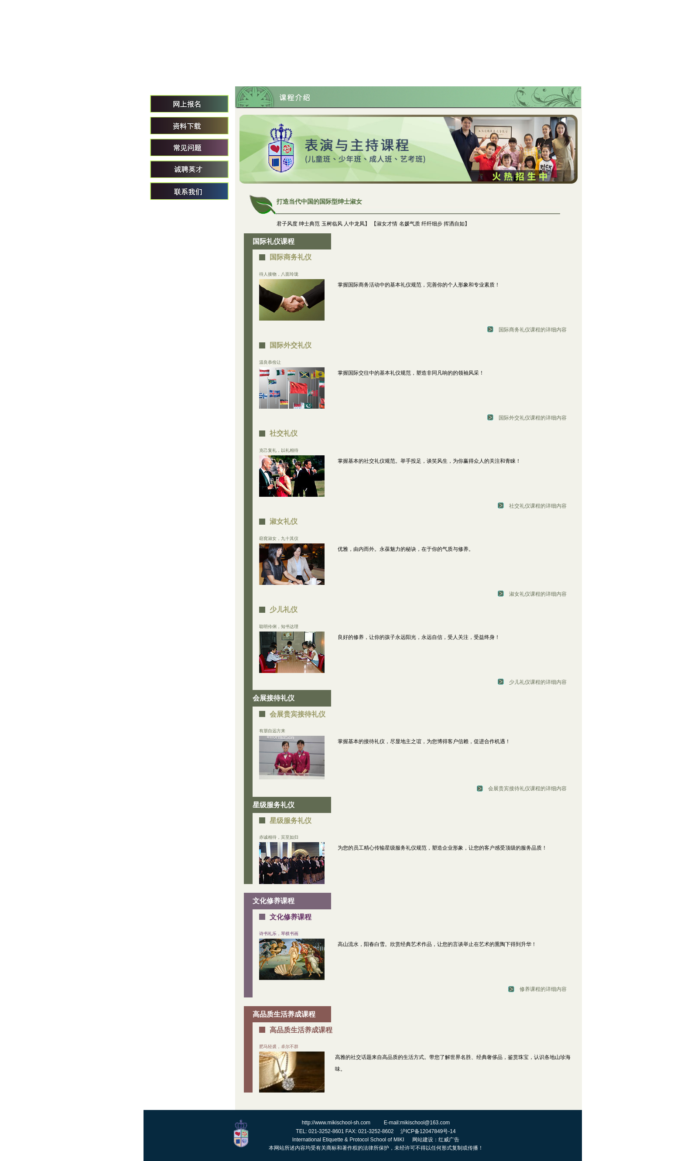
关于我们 (329, 71)
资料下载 (189, 125)
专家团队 (441, 71)
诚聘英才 (189, 169)
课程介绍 (497, 71)
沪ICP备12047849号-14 (428, 1131)
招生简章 (554, 71)
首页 (272, 71)
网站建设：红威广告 (435, 1140)
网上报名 (189, 104)
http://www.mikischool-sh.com (336, 1123)
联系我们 (189, 191)
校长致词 (385, 71)
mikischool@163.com (425, 1123)
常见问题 (189, 147)
